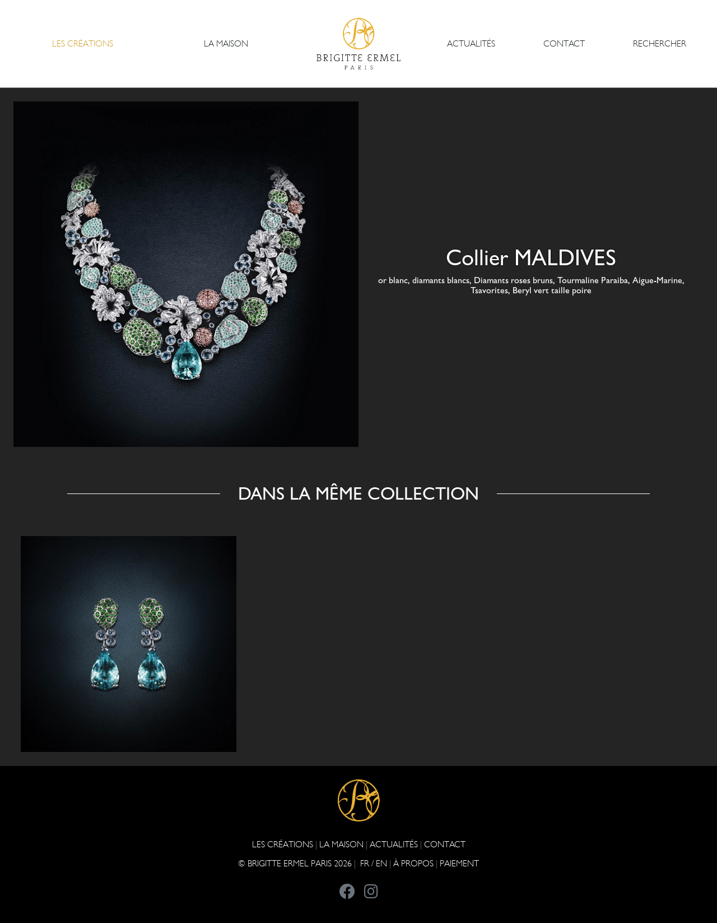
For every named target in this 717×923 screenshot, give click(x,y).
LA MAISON (341, 844)
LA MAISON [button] (226, 43)
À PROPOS (413, 863)
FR (364, 863)
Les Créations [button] (82, 43)
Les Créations (282, 844)
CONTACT (564, 43)
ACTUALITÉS (471, 43)
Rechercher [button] (659, 43)
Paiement (459, 863)
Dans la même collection (358, 493)
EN (381, 863)
